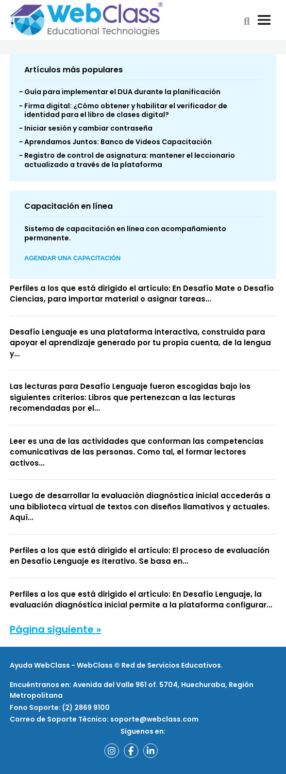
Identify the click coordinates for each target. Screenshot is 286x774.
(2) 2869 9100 (85, 707)
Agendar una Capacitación (72, 258)
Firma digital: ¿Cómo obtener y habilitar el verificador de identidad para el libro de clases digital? (125, 110)
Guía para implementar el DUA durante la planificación (122, 92)
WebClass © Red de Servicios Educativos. (150, 665)
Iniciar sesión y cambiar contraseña (88, 128)
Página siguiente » (55, 629)
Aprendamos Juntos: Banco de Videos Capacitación (118, 142)
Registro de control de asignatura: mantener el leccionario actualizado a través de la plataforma (129, 160)
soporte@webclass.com (154, 719)
